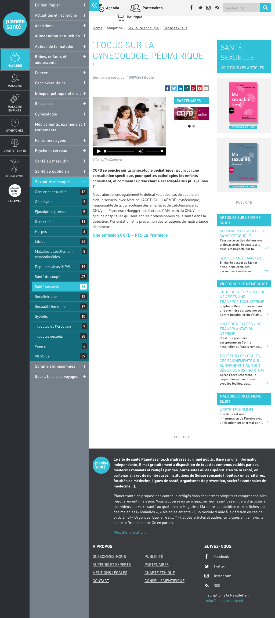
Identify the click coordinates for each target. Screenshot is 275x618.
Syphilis (41, 316)
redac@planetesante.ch (223, 600)
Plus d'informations (130, 532)
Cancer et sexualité (51, 191)
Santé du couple (48, 276)
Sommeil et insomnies (55, 366)
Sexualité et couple (52, 181)
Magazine (15, 65)
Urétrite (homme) (236, 409)
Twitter (214, 566)
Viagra (40, 346)
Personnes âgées (50, 140)
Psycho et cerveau (51, 150)
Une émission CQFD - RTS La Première (130, 234)
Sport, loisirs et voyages (56, 376)
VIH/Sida (42, 356)
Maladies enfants (15, 108)
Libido (40, 241)
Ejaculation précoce (51, 211)
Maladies (15, 85)
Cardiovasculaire (50, 82)
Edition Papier (47, 4)
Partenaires (152, 7)
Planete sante (15, 24)
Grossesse (44, 103)
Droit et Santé (14, 150)
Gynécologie (46, 113)
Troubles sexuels (49, 336)
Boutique (134, 17)
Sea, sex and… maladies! (243, 258)
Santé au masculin (52, 160)
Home (97, 28)
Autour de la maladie (54, 46)
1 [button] (189, 126)
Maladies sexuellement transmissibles (54, 254)
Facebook (216, 556)
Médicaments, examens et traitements (58, 127)
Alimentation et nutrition (57, 35)
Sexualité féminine (50, 306)
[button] (167, 88)
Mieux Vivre (15, 176)
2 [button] (193, 126)
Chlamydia (43, 201)
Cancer (41, 72)
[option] (191, 113)
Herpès (41, 231)
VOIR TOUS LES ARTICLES (242, 67)
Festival (14, 201)
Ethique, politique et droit (58, 93)
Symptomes (15, 130)
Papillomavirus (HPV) (52, 266)
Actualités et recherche (56, 15)
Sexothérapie (46, 296)
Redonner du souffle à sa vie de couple (242, 233)
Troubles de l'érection (53, 326)
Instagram (217, 575)
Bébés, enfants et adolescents (50, 59)
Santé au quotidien (52, 171)
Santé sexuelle (47, 286)
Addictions (44, 25)
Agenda (112, 7)
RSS (212, 585)
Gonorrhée (43, 221)
